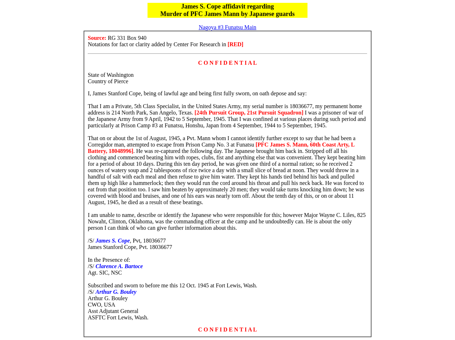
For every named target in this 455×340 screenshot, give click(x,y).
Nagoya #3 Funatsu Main (227, 27)
